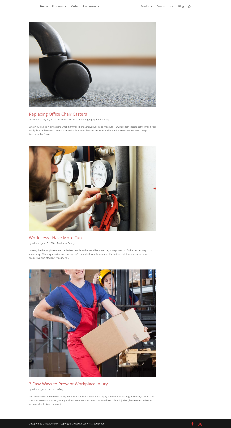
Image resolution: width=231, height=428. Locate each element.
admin (35, 119)
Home (44, 6)
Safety (105, 119)
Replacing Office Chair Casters (58, 114)
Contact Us (164, 6)
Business (63, 119)
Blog (181, 6)
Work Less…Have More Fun (55, 237)
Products (58, 6)
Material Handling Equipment (85, 119)
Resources (89, 6)
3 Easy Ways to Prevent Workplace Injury (68, 384)
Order (75, 6)
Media (145, 6)
